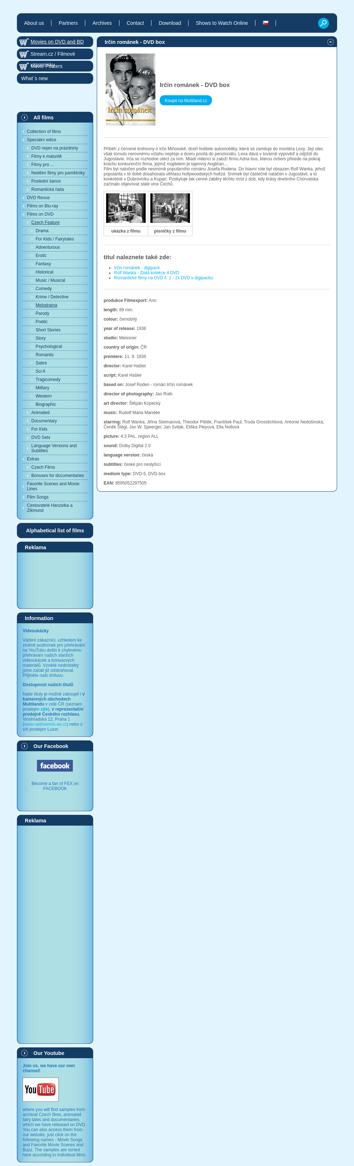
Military (42, 387)
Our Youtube (48, 1053)
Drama (42, 230)
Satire (41, 363)
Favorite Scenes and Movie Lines (53, 486)
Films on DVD (40, 214)
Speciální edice (41, 139)
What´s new (34, 78)
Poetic (41, 321)
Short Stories (48, 329)
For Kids (39, 429)
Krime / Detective (52, 296)
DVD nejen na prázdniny (54, 148)
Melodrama (46, 305)
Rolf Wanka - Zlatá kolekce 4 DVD (147, 272)
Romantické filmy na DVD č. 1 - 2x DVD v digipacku (163, 277)
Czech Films (43, 467)
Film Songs (38, 497)
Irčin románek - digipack (137, 267)
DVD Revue (38, 197)
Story (41, 338)
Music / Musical (50, 280)
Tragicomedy (48, 379)
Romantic (45, 354)
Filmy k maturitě (46, 156)
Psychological (49, 346)
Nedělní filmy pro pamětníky (58, 172)
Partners (68, 23)
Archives (102, 23)
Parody (42, 313)
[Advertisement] (55, 580)
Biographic (46, 404)
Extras (33, 459)
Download (170, 23)
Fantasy (43, 263)
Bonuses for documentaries (57, 475)
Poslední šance (46, 181)
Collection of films (44, 131)
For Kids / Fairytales (55, 239)
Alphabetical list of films (55, 530)
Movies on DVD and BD (57, 42)
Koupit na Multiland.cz (186, 100)
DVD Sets (40, 437)
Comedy (44, 288)
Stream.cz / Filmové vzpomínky (53, 55)
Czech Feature (45, 222)
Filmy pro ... (42, 164)
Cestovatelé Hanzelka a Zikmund (50, 508)
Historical (44, 272)
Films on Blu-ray (42, 205)
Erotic (41, 255)
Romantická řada (47, 189)
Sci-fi (40, 371)
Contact (135, 23)
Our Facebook (50, 746)
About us (34, 23)
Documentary (44, 420)
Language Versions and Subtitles (54, 448)
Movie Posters (47, 66)
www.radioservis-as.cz (45, 724)
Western (43, 396)
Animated (40, 412)
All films (43, 117)
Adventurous (48, 247)
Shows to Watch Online (222, 23)
